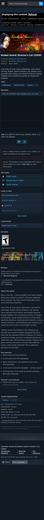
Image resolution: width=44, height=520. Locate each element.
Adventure (6, 87)
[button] (22, 95)
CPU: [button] (23, 474)
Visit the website (9, 202)
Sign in (3, 136)
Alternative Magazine (10, 277)
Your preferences (36, 453)
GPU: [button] (31, 474)
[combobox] (23, 4)
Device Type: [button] (7, 478)
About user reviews (22, 453)
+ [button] (36, 87)
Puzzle (30, 87)
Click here (26, 166)
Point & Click (19, 87)
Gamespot (8, 286)
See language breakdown (5, 453)
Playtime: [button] (6, 471)
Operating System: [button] (9, 474)
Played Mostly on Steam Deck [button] (25, 471)
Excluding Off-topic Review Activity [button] (15, 467)
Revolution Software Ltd (17, 60)
